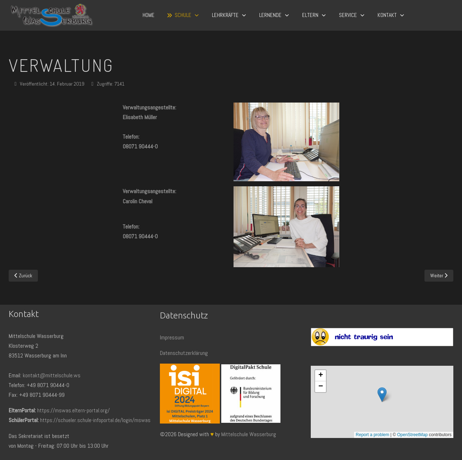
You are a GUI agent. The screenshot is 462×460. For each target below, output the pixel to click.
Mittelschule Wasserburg (248, 434)
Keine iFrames (382, 402)
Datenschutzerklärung (184, 353)
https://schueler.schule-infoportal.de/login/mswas (95, 420)
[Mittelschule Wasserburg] (52, 15)
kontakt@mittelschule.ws (51, 375)
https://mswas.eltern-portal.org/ (73, 410)
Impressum (172, 337)
